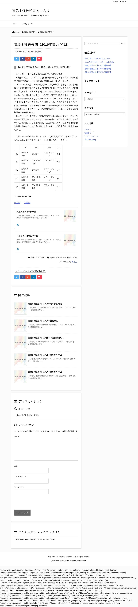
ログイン (87, 129)
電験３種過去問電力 (38, 258)
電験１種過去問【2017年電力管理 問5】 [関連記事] (45, 372)
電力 (64, 258)
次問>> (27, 203)
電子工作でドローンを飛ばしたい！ (98, 59)
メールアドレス (20, 477)
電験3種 (59, 258)
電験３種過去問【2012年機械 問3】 (98, 72)
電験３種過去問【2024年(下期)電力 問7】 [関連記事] (46, 338)
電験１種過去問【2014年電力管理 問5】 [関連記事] (45, 355)
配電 (69, 258)
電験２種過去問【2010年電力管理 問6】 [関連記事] (45, 304)
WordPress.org (90, 140)
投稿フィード (89, 133)
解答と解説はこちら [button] (23, 196)
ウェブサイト (19, 487)
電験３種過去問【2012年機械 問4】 (98, 69)
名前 (16, 466)
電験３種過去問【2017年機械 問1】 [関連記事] (43, 321)
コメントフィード (91, 136)
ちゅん (74, 262)
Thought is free (81, 560)
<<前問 (17, 203)
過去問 (52, 258)
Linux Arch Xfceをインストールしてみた (99, 62)
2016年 (74, 258)
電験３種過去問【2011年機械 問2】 (98, 65)
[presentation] (32, 502)
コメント (17, 436)
